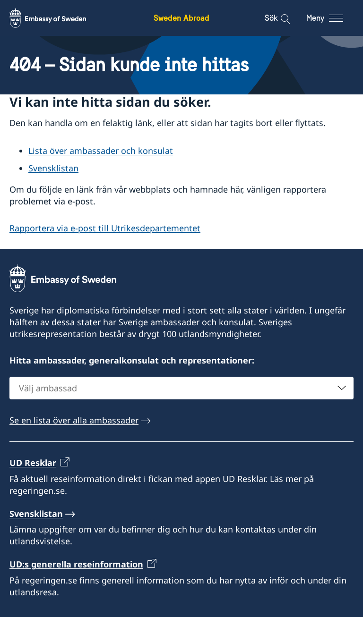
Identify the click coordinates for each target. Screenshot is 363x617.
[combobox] (181, 388)
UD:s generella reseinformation (76, 564)
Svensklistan (53, 168)
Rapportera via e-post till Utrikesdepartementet (104, 228)
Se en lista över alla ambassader (73, 420)
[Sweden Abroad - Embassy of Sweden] (56, 18)
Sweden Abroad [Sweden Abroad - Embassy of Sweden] (181, 17)
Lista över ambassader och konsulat (100, 150)
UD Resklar (32, 462)
